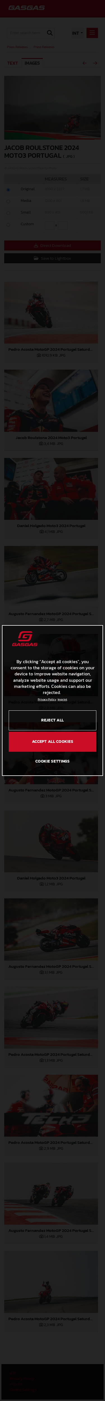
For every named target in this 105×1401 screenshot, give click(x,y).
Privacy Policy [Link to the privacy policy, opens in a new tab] (47, 699)
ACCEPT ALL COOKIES (52, 742)
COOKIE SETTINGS (52, 761)
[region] (52, 700)
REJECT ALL (52, 720)
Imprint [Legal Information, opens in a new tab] (62, 699)
